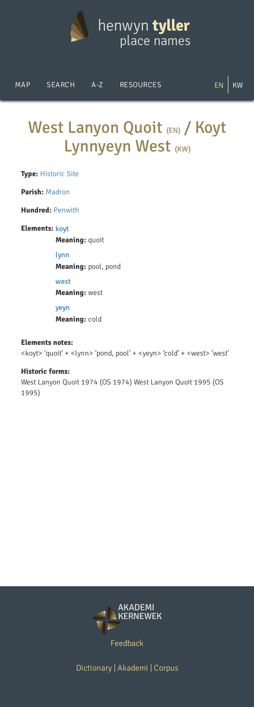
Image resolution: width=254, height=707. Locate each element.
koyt (62, 228)
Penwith (66, 210)
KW (238, 85)
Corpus (166, 668)
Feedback (127, 643)
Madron (58, 192)
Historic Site (59, 173)
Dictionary (94, 668)
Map (22, 84)
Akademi (132, 668)
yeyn (62, 307)
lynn (62, 255)
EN (219, 85)
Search (61, 84)
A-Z (97, 84)
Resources (140, 84)
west (63, 281)
